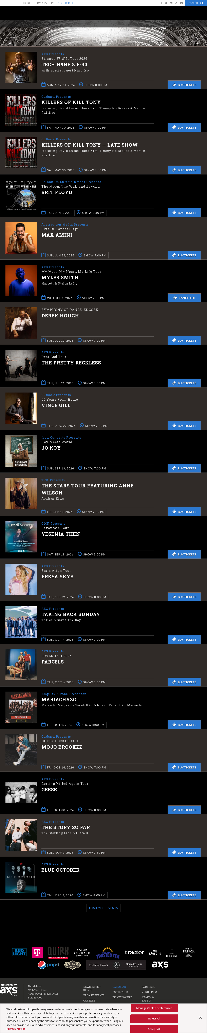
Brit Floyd (56, 193)
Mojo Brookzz (61, 748)
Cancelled (184, 298)
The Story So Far (65, 828)
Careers (89, 1001)
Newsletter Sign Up (91, 989)
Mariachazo (59, 700)
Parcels (52, 663)
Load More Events (103, 908)
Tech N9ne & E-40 (64, 65)
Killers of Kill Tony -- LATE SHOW (89, 145)
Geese (49, 790)
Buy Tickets (66, 3)
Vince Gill (56, 406)
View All (201, 28)
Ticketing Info (122, 997)
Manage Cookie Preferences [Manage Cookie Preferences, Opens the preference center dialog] (154, 1008)
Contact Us (120, 992)
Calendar (119, 987)
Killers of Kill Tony (71, 103)
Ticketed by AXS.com (107, 29)
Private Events (94, 995)
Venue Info (149, 992)
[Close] (200, 1017)
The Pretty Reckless (71, 363)
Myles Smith (59, 278)
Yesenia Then (60, 535)
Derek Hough (60, 316)
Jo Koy (51, 448)
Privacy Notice (15, 1029)
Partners (148, 987)
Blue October (60, 871)
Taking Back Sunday (70, 615)
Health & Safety (148, 999)
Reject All (154, 1018)
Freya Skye (57, 577)
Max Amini (56, 235)
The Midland (16, 14)
